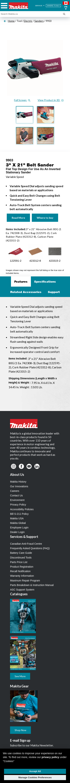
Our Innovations (19, 486)
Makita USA (17, 518)
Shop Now (20, 730)
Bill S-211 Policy (19, 513)
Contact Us (16, 495)
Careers (14, 490)
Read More (18, 217)
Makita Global (18, 523)
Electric (28, 20)
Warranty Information (22, 575)
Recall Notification (20, 571)
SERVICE (40, 6)
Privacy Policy (18, 504)
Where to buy (45, 217)
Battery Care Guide (21, 552)
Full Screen (22, 100)
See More (20, 676)
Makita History (18, 481)
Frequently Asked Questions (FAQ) (30, 548)
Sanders (39, 20)
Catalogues (19, 594)
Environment (17, 500)
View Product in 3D (51, 100)
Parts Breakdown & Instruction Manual (32, 585)
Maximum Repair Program (25, 580)
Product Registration (21, 566)
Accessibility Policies (21, 509)
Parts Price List (18, 562)
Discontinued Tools (20, 557)
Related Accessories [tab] (25, 292)
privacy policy (50, 757)
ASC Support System (22, 589)
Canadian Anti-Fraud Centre (26, 543)
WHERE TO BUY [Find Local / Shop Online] (53, 6)
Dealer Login (17, 532)
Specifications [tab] (45, 281)
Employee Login (19, 527)
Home (11, 20)
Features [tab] (20, 281)
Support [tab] (54, 292)
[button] (66, 5)
